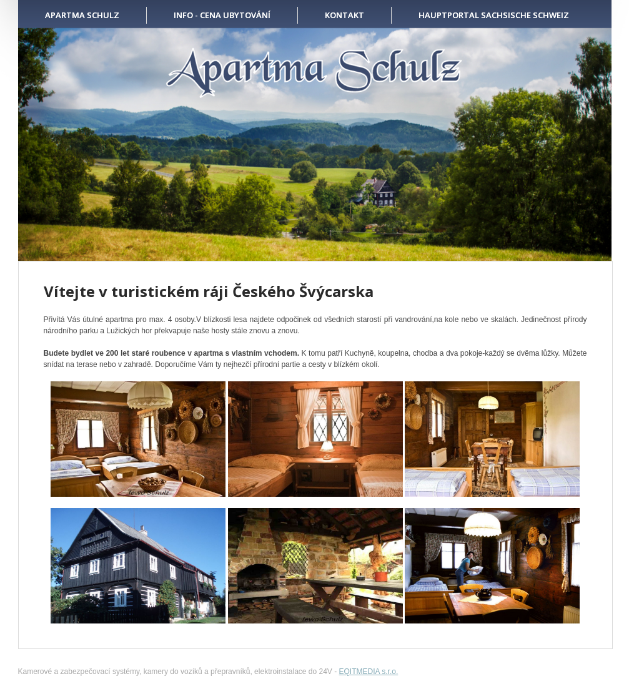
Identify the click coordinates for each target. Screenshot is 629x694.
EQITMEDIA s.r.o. (369, 671)
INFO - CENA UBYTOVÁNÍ (222, 15)
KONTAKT (344, 15)
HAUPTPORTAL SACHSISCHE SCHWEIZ (494, 15)
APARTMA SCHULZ (82, 15)
